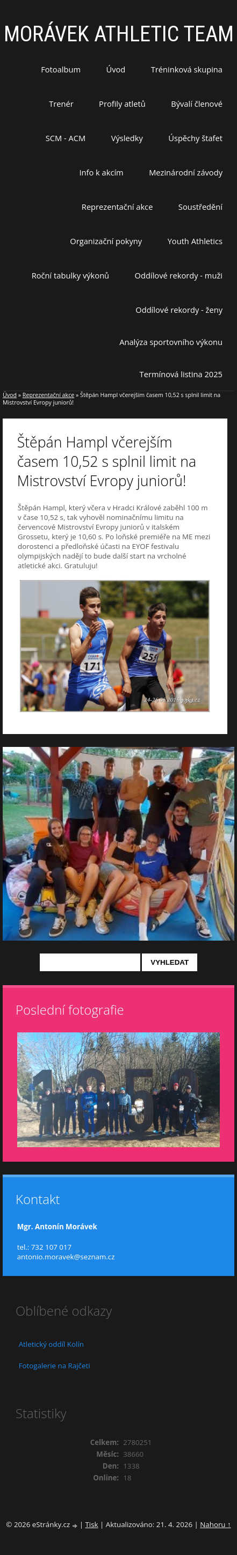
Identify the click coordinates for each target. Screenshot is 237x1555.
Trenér (61, 103)
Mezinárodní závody (185, 172)
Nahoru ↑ (215, 1524)
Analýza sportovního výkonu (170, 341)
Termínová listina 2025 (181, 374)
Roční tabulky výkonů (70, 275)
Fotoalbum (61, 69)
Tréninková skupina (186, 69)
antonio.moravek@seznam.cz (66, 1256)
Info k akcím (101, 172)
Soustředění (200, 206)
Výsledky (127, 138)
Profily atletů (122, 103)
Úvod (116, 69)
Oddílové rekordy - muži (178, 275)
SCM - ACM (65, 138)
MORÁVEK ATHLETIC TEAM (119, 34)
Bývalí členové (196, 103)
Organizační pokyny (106, 241)
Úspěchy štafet (195, 138)
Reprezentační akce (117, 206)
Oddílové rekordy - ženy (178, 309)
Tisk (91, 1524)
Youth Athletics (195, 241)
